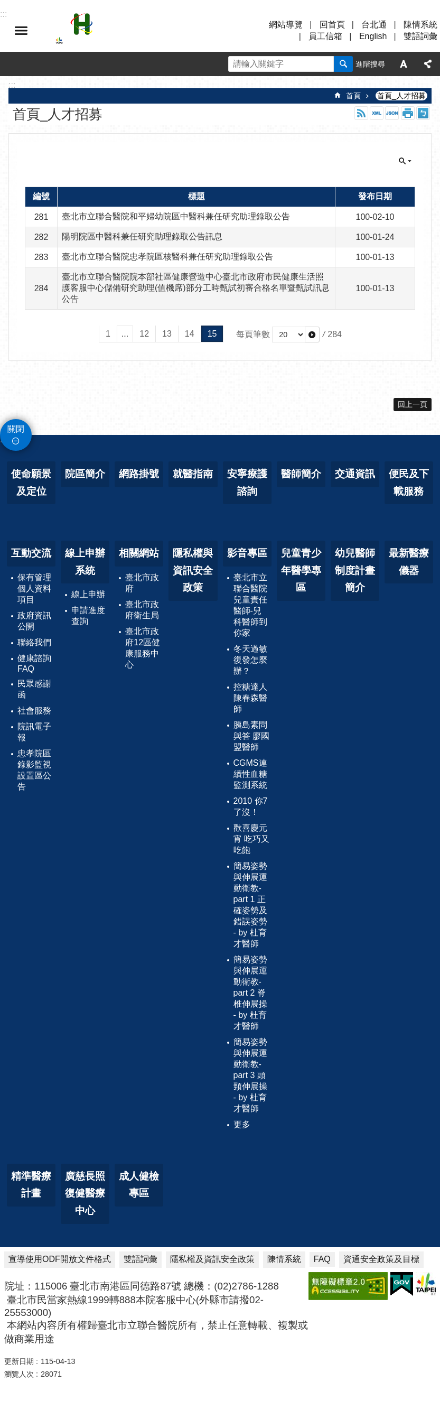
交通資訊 (355, 473)
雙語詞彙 (420, 36)
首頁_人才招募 (401, 95)
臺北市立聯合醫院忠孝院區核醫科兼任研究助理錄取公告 (167, 256)
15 (212, 333)
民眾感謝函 (34, 689)
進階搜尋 (370, 64)
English (373, 36)
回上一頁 (412, 404)
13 (167, 333)
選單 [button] (21, 31)
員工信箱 (325, 36)
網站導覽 (286, 24)
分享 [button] (428, 64)
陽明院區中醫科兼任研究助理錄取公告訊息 (142, 236)
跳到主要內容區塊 (5, 5)
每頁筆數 (253, 334)
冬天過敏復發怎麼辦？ (250, 659)
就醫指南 (193, 473)
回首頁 (332, 24)
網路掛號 (139, 473)
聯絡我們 (34, 642)
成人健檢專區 (139, 1185)
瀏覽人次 (19, 1374)
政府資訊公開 (34, 621)
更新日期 (19, 1361)
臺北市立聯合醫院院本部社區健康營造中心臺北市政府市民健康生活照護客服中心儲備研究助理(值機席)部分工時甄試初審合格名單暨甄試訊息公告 (196, 287)
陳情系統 (420, 24)
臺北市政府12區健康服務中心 (142, 648)
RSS (361, 113)
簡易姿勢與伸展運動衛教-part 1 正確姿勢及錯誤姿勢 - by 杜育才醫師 (250, 904)
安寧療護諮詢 (247, 482)
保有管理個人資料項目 (34, 588)
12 (144, 333)
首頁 (353, 95)
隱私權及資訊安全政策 (212, 1259)
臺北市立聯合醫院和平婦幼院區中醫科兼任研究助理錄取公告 (176, 216)
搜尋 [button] (343, 64)
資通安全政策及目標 (381, 1259)
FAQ (322, 1259)
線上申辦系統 (85, 562)
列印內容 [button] (408, 113)
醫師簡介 (301, 473)
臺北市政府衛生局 (142, 610)
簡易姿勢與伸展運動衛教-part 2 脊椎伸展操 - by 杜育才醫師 (250, 993)
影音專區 (247, 553)
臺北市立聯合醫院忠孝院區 (148, 31)
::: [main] (11, 84)
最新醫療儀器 (409, 562)
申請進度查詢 (88, 616)
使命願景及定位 (31, 482)
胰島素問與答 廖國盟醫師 (251, 735)
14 (189, 333)
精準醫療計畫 (31, 1185)
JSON (392, 113)
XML (376, 113)
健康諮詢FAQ (34, 663)
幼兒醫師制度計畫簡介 (355, 570)
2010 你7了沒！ (250, 806)
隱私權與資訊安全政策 (193, 570)
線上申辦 (88, 594)
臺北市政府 (142, 583)
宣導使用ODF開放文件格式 (59, 1259)
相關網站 (139, 553)
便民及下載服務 (409, 482)
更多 (241, 1124)
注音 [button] (423, 113)
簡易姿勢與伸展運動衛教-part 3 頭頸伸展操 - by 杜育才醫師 (250, 1075)
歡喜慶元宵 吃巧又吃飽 (251, 839)
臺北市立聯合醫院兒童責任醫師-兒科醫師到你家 (250, 605)
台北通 (374, 24)
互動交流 (31, 553)
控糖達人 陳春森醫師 (250, 697)
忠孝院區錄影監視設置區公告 (34, 770)
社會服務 (34, 710)
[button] (312, 334)
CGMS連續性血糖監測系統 (250, 774)
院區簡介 (85, 473)
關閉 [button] (405, 161)
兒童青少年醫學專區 (301, 570)
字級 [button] (403, 64)
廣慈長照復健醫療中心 (85, 1193)
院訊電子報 (34, 732)
